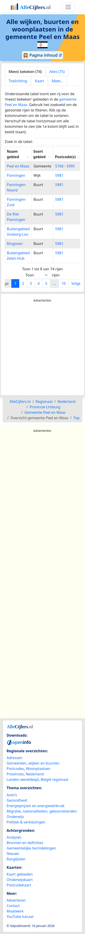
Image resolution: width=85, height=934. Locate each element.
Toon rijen (42, 275)
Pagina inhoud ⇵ (42, 55)
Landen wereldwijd (23, 779)
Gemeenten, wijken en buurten (33, 763)
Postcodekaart (19, 885)
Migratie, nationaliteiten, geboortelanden (42, 811)
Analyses (14, 837)
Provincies (15, 774)
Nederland (35, 774)
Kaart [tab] (39, 80)
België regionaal (54, 779)
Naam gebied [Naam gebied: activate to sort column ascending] (13, 154)
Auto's (12, 794)
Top (76, 417)
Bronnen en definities (25, 842)
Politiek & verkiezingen (26, 822)
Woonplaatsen (38, 768)
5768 (59, 166)
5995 (70, 166)
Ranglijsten (16, 859)
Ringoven (15, 243)
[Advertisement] (42, 349)
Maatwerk (15, 911)
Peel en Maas (18, 166)
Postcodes (15, 768)
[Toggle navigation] (68, 7)
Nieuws (13, 853)
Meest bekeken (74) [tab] (25, 71)
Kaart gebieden (20, 874)
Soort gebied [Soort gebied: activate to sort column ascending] (39, 154)
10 (63, 283)
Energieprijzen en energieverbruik (35, 805)
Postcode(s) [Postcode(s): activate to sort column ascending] (65, 156)
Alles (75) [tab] (57, 71)
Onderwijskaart (20, 879)
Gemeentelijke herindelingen (31, 848)
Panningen (16, 175)
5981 (59, 175)
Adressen (14, 757)
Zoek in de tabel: (44, 141)
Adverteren (16, 900)
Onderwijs (15, 816)
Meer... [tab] (57, 80)
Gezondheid (17, 800)
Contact (13, 905)
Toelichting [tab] (18, 80)
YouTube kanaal (20, 916)
